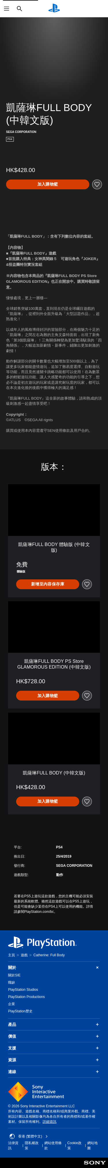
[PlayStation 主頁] (54, 8)
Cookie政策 (74, 1145)
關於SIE (14, 975)
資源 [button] (54, 1059)
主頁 (11, 955)
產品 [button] (54, 1024)
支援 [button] (54, 1048)
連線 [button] (54, 1071)
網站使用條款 (53, 1145)
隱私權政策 (32, 1145)
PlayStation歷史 (20, 1011)
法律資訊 (13, 1145)
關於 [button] (54, 968)
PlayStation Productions (26, 997)
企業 (11, 1004)
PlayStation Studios (23, 990)
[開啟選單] (6, 8)
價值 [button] (54, 1036)
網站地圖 (92, 1145)
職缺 (11, 982)
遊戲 (24, 955)
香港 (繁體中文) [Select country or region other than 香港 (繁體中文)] (28, 1136)
